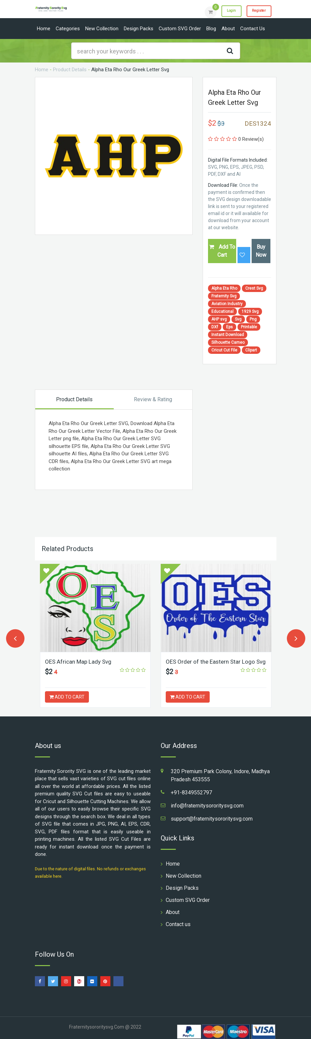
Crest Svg (254, 288)
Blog (211, 29)
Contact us (252, 29)
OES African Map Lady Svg (79, 661)
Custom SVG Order (180, 29)
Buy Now (261, 251)
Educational (222, 311)
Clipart (251, 350)
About (228, 29)
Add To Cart (222, 251)
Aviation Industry (227, 303)
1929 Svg (250, 311)
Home (43, 29)
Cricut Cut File (224, 350)
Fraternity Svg (224, 296)
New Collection (101, 29)
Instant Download (227, 334)
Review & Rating (153, 399)
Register (256, 11)
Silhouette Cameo (228, 342)
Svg (238, 319)
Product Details (70, 70)
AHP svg (219, 319)
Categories (68, 29)
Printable (249, 327)
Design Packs (138, 29)
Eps (229, 327)
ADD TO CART (67, 697)
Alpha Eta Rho (224, 288)
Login (223, 11)
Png (253, 319)
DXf (214, 327)
